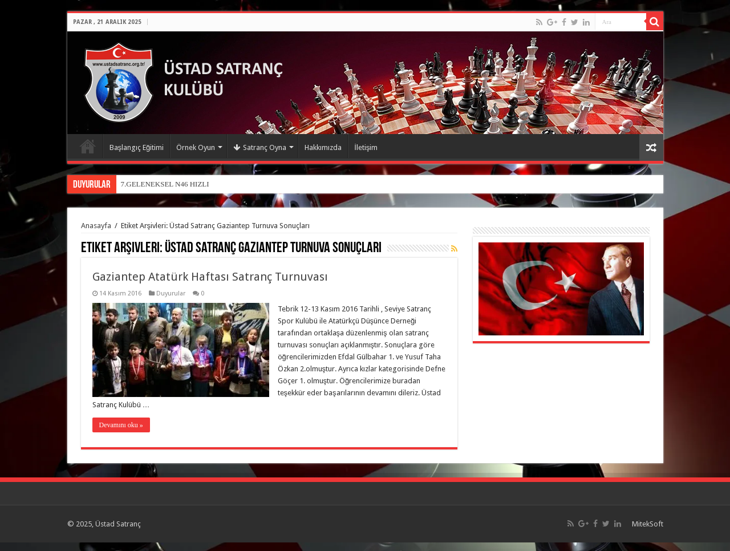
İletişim (366, 147)
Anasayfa (88, 146)
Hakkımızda (323, 147)
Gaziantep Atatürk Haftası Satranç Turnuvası (210, 276)
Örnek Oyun (195, 147)
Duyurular (170, 293)
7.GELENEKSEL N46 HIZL (164, 184)
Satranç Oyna (259, 147)
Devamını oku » (121, 425)
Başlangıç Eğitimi (137, 147)
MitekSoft (647, 524)
